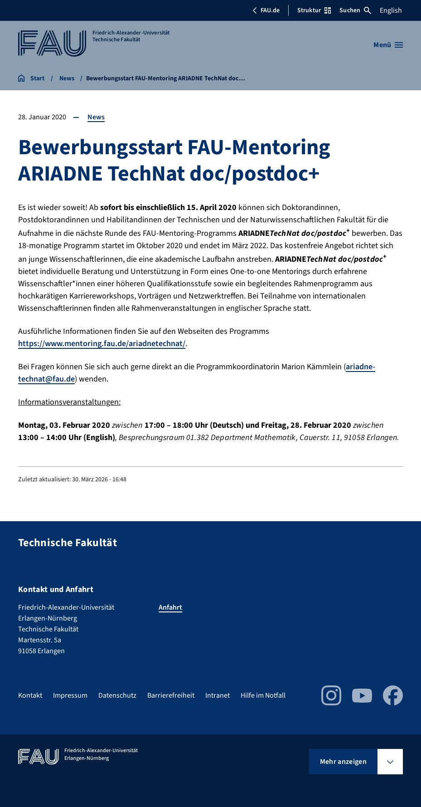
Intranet (217, 695)
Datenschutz (117, 695)
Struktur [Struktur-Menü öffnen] (314, 10)
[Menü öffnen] (388, 45)
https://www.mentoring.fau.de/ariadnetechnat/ (101, 343)
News (96, 117)
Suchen (355, 10)
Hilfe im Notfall (263, 695)
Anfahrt (170, 607)
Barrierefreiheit (170, 695)
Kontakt (30, 695)
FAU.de (266, 10)
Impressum (70, 695)
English (391, 10)
